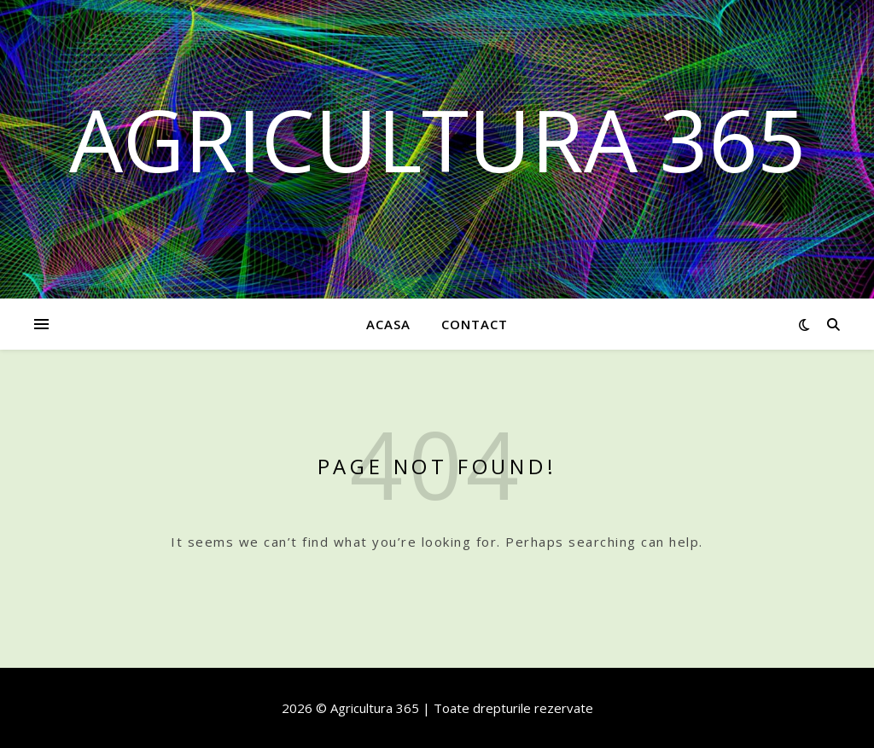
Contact (474, 324)
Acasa (388, 324)
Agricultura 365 (437, 139)
